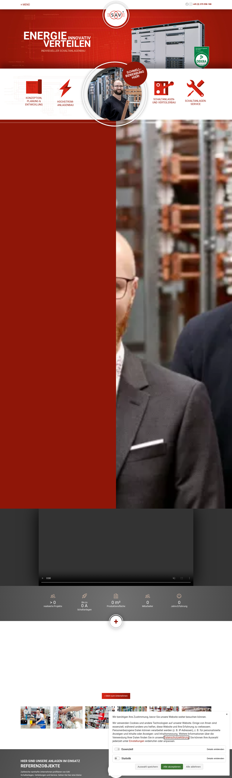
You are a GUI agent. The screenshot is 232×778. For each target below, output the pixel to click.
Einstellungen (136, 741)
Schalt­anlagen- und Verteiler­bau (164, 101)
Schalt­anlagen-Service (195, 102)
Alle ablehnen (193, 766)
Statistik (126, 758)
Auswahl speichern (148, 766)
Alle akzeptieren (172, 766)
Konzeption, (34, 98)
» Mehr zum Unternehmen (116, 696)
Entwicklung (34, 104)
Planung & (34, 101)
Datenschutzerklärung (176, 737)
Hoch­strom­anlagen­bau (65, 103)
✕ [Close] (227, 714)
